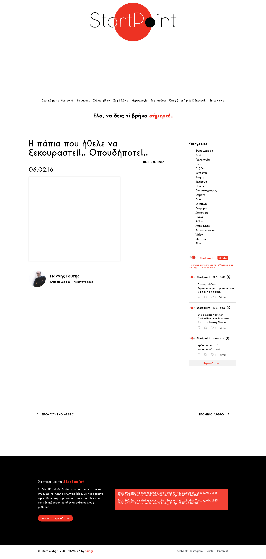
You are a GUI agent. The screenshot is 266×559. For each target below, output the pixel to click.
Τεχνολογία (202, 159)
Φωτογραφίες (204, 150)
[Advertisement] (133, 71)
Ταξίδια (200, 168)
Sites (198, 243)
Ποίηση (199, 177)
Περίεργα (201, 181)
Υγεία (198, 155)
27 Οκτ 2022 (219, 277)
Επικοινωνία (217, 100)
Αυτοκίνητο (202, 225)
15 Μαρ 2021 (218, 338)
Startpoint (201, 239)
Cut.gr (89, 551)
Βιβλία (199, 221)
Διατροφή (201, 212)
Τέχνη (198, 164)
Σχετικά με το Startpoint (57, 100)
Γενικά (199, 217)
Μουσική (200, 186)
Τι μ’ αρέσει (158, 100)
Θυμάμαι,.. (83, 100)
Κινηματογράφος (206, 190)
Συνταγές (201, 172)
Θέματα (200, 195)
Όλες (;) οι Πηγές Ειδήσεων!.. (187, 100)
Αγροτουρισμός (205, 230)
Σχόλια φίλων (101, 100)
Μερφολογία (140, 100)
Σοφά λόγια (120, 100)
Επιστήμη (201, 203)
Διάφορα (201, 208)
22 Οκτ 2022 (219, 308)
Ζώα (198, 199)
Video (199, 234)
